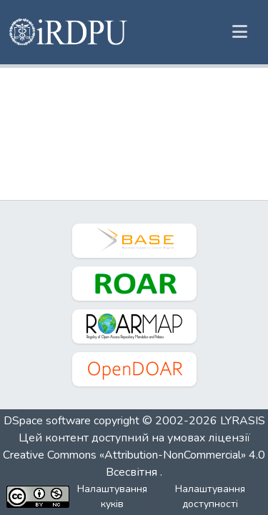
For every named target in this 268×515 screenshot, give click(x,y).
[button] (69, 32)
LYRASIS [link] (242, 421)
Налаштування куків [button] (112, 496)
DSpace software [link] (47, 421)
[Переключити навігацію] (239, 32)
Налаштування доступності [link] (210, 496)
